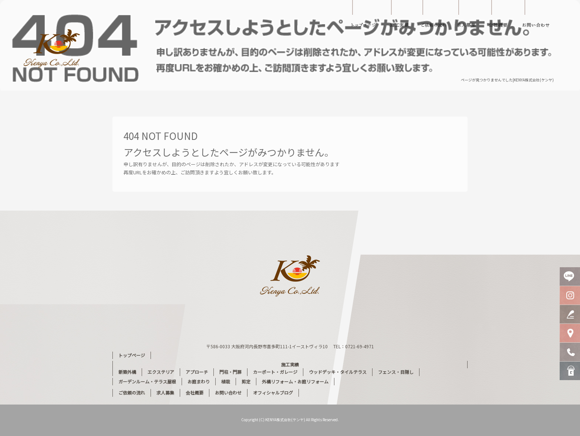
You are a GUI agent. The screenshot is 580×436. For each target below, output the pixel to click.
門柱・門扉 (230, 372)
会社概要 (502, 16)
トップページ (363, 16)
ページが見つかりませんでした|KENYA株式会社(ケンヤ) (507, 80)
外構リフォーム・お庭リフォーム (295, 381)
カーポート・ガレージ (275, 372)
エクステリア (161, 372)
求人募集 (467, 16)
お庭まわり (199, 381)
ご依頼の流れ (436, 16)
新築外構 (127, 372)
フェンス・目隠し (396, 372)
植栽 (225, 381)
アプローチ (197, 372)
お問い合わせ (541, 16)
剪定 (246, 381)
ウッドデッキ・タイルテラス (338, 372)
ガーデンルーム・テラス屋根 (147, 381)
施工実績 (402, 16)
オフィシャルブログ (273, 392)
